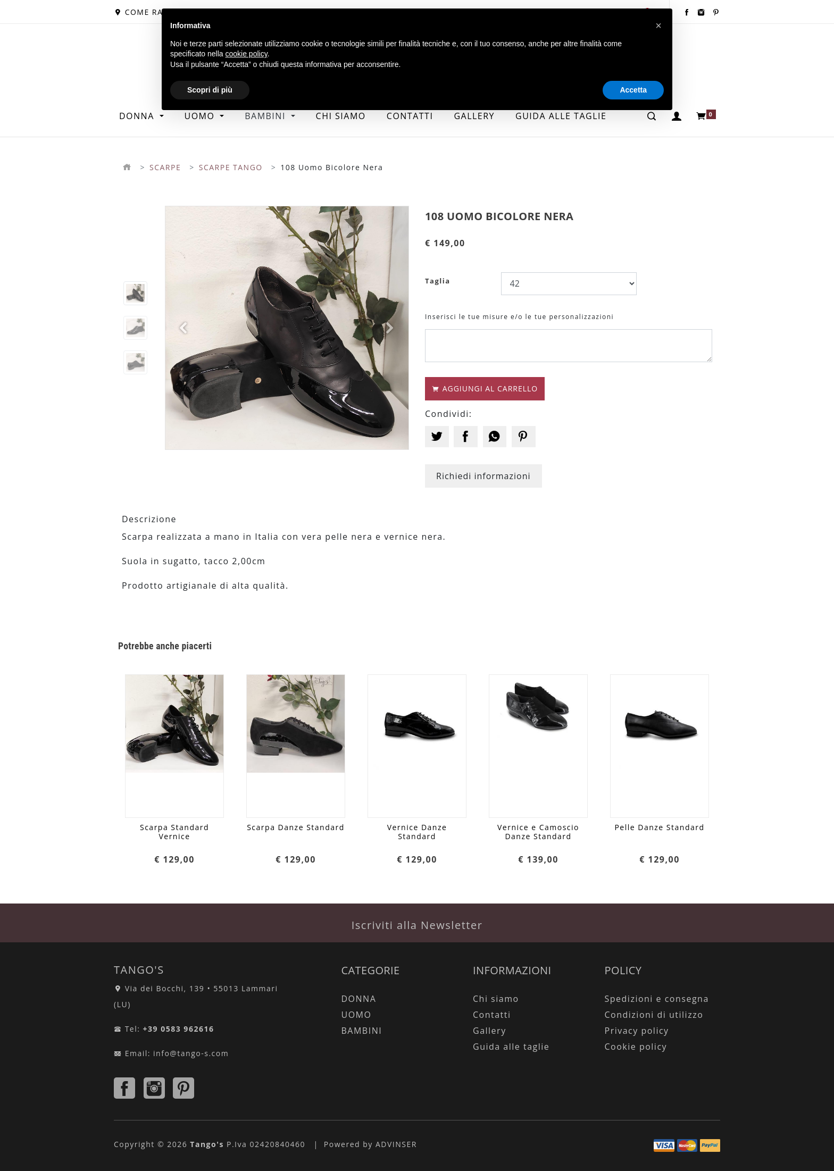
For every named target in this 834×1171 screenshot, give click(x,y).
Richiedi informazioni (483, 476)
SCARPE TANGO (231, 167)
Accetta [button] (633, 90)
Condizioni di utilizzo (654, 1015)
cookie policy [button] (247, 53)
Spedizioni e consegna (657, 999)
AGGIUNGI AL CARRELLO (485, 388)
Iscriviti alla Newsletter (417, 925)
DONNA (138, 116)
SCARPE (165, 167)
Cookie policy (636, 1046)
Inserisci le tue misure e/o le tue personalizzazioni (519, 316)
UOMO (356, 1015)
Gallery (489, 1030)
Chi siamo (496, 999)
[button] (183, 327)
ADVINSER (396, 1144)
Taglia (438, 281)
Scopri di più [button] (209, 90)
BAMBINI (361, 1030)
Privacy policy (637, 1030)
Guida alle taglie (511, 1046)
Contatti (492, 1015)
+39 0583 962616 (178, 1029)
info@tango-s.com (191, 1053)
